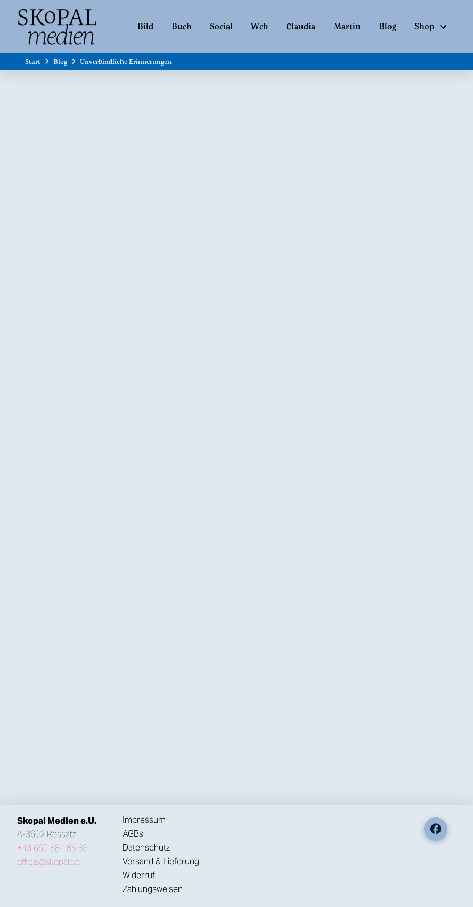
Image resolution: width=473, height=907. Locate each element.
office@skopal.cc (48, 862)
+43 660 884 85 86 (52, 848)
